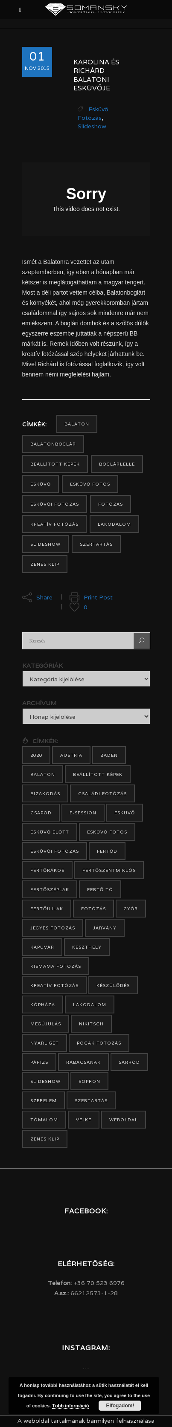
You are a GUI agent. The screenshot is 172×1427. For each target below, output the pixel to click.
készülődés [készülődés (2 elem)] (113, 985)
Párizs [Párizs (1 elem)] (39, 1062)
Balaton (76, 424)
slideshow (45, 544)
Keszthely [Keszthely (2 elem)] (87, 947)
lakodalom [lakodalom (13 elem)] (89, 1004)
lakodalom (114, 524)
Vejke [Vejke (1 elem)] (83, 1120)
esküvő (40, 484)
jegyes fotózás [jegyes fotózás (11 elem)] (52, 928)
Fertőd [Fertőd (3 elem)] (107, 851)
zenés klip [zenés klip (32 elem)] (44, 1139)
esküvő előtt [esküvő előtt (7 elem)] (49, 832)
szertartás (96, 544)
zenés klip (44, 564)
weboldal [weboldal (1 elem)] (123, 1120)
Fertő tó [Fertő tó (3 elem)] (100, 889)
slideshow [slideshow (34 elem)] (45, 1081)
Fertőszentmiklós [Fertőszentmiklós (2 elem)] (109, 870)
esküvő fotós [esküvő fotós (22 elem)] (107, 832)
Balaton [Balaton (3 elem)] (42, 774)
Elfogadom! (120, 1406)
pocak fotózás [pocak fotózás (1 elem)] (99, 1043)
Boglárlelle (117, 464)
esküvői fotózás (54, 504)
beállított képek (55, 464)
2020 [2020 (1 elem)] (36, 755)
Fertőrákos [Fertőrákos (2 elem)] (47, 870)
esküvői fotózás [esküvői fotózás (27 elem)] (54, 851)
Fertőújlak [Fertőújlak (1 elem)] (46, 909)
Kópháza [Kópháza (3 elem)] (42, 1004)
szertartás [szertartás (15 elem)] (91, 1100)
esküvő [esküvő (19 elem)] (124, 813)
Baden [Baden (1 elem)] (109, 755)
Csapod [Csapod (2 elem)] (41, 813)
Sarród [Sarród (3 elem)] (129, 1062)
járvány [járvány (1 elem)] (105, 928)
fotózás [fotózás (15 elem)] (93, 909)
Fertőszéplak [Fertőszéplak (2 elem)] (49, 889)
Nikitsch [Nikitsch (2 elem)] (91, 1024)
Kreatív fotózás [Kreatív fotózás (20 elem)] (54, 985)
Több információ (70, 1405)
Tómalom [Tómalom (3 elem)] (44, 1120)
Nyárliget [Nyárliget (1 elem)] (44, 1043)
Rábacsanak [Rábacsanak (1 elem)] (83, 1062)
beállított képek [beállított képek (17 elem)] (97, 774)
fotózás (110, 504)
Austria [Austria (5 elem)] (71, 755)
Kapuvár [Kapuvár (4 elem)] (42, 947)
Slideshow (92, 126)
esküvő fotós (90, 484)
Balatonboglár (53, 444)
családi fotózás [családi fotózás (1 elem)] (102, 793)
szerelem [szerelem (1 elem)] (43, 1100)
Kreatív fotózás (54, 524)
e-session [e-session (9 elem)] (83, 813)
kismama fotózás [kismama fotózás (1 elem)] (55, 966)
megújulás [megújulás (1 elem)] (45, 1024)
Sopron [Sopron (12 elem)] (89, 1081)
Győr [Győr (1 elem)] (131, 909)
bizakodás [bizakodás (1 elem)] (45, 793)
